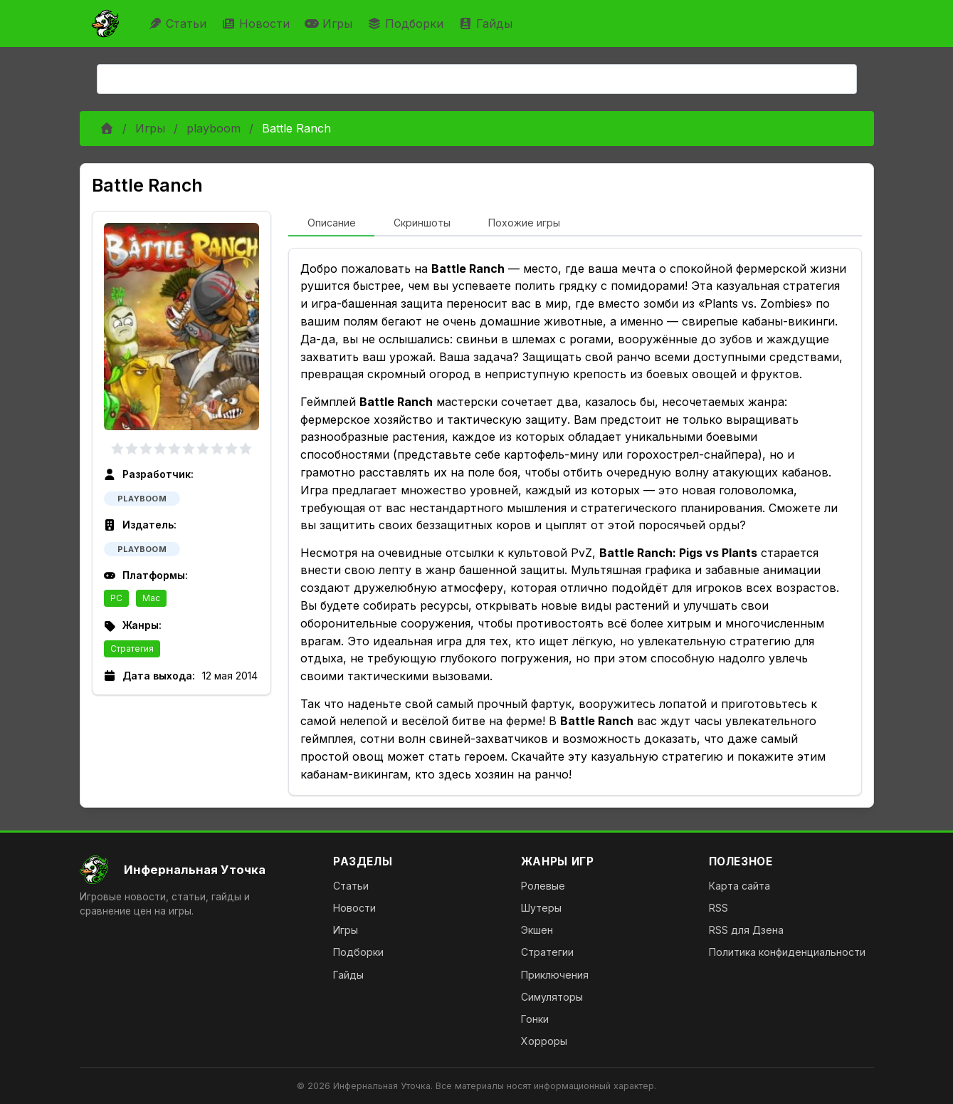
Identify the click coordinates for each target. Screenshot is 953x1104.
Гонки (535, 1019)
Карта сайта (739, 886)
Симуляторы (552, 997)
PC (116, 598)
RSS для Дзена (746, 930)
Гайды (487, 23)
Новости (257, 23)
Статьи (179, 23)
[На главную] (195, 869)
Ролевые (543, 886)
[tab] (331, 223)
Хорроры (544, 1041)
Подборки (407, 23)
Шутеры (541, 908)
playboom (213, 128)
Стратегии (547, 952)
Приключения (555, 975)
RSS (718, 908)
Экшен (537, 930)
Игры (330, 23)
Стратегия (132, 648)
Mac (151, 598)
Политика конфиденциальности (787, 952)
